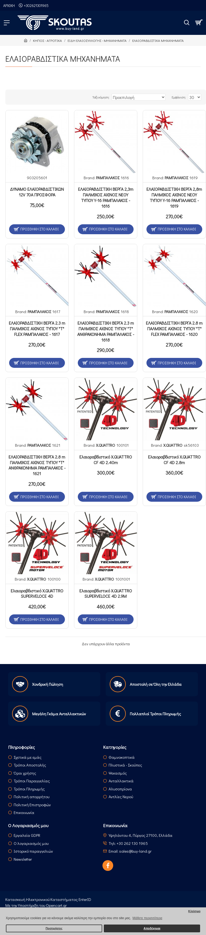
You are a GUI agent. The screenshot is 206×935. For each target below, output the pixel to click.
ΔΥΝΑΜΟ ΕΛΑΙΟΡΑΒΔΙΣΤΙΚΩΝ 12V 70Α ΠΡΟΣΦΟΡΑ (37, 191)
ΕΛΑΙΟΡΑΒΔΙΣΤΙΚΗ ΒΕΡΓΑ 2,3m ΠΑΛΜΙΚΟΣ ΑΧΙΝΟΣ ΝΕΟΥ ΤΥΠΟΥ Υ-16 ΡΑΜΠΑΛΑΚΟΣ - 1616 (105, 197)
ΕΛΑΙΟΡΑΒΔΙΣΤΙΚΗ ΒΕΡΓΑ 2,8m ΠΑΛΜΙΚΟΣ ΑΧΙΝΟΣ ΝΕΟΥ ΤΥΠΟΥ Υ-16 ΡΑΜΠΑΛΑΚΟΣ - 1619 (174, 197)
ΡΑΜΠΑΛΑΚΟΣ (107, 177)
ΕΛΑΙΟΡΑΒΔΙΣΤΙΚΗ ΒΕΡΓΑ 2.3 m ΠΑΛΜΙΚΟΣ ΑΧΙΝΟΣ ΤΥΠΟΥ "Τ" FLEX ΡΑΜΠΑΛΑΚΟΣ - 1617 (37, 328)
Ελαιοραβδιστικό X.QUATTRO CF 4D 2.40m (105, 459)
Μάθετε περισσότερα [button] (147, 918)
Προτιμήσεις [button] (54, 928)
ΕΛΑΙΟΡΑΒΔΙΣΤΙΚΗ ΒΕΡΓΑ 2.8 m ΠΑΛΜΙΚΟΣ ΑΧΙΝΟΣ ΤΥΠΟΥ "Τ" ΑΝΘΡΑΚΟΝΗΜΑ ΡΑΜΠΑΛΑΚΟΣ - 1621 (37, 465)
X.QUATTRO (105, 445)
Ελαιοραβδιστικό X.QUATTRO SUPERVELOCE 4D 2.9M (105, 593)
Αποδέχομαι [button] (152, 928)
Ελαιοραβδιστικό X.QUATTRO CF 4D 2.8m (174, 459)
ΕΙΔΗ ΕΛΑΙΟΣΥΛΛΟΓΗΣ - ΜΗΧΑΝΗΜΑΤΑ (97, 40)
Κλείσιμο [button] (194, 911)
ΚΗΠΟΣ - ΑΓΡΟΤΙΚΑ (47, 40)
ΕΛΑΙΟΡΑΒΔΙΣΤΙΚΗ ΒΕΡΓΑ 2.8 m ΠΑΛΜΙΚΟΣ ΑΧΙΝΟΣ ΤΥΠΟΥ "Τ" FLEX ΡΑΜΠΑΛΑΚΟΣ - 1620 (174, 328)
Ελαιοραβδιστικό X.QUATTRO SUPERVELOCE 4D (37, 593)
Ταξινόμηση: (101, 97)
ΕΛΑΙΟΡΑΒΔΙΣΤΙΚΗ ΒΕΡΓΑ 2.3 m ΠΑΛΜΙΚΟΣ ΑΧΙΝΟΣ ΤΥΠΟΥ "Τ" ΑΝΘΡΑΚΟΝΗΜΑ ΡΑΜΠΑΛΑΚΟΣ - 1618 (105, 331)
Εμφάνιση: (179, 97)
